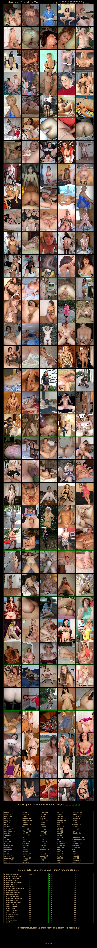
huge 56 (75, 841)
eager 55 (76, 862)
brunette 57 (77, 816)
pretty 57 (25, 839)
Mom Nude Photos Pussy (14, 898)
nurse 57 (75, 827)
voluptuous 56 (78, 837)
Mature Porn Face (12, 900)
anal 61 (7, 833)
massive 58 (8, 846)
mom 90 (43, 858)
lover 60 (60, 818)
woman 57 (76, 825)
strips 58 (25, 862)
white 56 (75, 846)
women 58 (61, 843)
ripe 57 (25, 833)
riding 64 (7, 821)
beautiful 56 (77, 812)
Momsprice (10, 916)
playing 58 (61, 862)
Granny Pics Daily (12, 910)
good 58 (43, 829)
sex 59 (59, 825)
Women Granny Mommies (15, 888)
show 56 (60, 860)
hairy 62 (25, 829)
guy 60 (59, 814)
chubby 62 (26, 825)
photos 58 (61, 846)
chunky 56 (76, 833)
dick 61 (42, 839)
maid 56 (75, 852)
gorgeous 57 (45, 862)
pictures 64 (44, 812)
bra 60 (42, 816)
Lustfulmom (10, 922)
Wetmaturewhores (12, 914)
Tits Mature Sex (11, 920)
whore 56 (43, 835)
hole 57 (75, 823)
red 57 (75, 835)
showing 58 (77, 814)
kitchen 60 (26, 854)
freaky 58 (26, 835)
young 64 (7, 835)
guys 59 (60, 831)
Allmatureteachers (12, 878)
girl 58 (59, 835)
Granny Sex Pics (11, 904)
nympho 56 (44, 821)
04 (76, 804)
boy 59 (6, 854)
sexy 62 (43, 818)
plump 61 (26, 812)
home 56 (60, 841)
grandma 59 (27, 850)
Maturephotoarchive (13, 892)
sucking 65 (8, 856)
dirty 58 (60, 852)
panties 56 (44, 852)
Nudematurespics (12, 894)
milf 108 (7, 818)
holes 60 (43, 827)
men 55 (75, 854)
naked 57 (43, 841)
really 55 (75, 858)
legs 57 (25, 860)
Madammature (11, 886)
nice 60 (25, 823)
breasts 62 (44, 825)
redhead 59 (44, 850)
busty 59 (60, 827)
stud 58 (60, 823)
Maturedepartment (12, 874)
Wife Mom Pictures (12, 896)
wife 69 (25, 837)
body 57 (75, 829)
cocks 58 (60, 848)
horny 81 (7, 862)
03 (73, 804)
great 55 (75, 856)
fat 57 (42, 860)
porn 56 (43, 814)
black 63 (43, 823)
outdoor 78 (26, 858)
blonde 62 (43, 843)
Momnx (31, 874)
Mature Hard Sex (11, 884)
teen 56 (75, 831)
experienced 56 (78, 839)
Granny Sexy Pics (12, 906)
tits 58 (74, 821)
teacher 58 (8, 850)
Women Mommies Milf (13, 876)
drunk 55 (25, 856)
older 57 (60, 833)
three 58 (25, 827)
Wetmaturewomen (12, 890)
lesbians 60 (8, 860)
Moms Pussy (10, 908)
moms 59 (43, 837)
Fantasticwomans (12, 880)
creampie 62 (9, 858)
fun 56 (59, 839)
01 (67, 804)
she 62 (42, 848)
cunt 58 (60, 816)
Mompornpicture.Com (13, 902)
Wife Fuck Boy (11, 912)
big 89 (6, 839)
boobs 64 (26, 841)
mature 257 (8, 812)
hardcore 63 (8, 829)
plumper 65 (76, 860)
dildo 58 (60, 858)
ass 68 (6, 843)
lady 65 (25, 852)
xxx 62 (25, 848)
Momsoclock (10, 918)
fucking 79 (8, 816)
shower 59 (26, 818)
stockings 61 (45, 831)
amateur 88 (8, 827)
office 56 (25, 843)
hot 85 (6, 825)
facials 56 (76, 848)
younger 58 (61, 821)
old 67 (6, 852)
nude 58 (60, 837)
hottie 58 (25, 846)
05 (79, 804)
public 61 (26, 814)
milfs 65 (7, 837)
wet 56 (75, 850)
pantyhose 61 (9, 831)
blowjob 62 (26, 831)
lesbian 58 (44, 856)
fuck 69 (7, 823)
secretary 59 (27, 821)
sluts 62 (43, 846)
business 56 (77, 843)
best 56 (60, 854)
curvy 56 (60, 850)
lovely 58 (26, 816)
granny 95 (8, 814)
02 (70, 804)
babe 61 (43, 854)
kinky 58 (60, 856)
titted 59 (60, 829)
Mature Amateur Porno (14, 882)
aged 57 (43, 833)
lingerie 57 (76, 818)
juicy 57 (60, 812)
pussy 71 (7, 841)
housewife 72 (9, 848)
